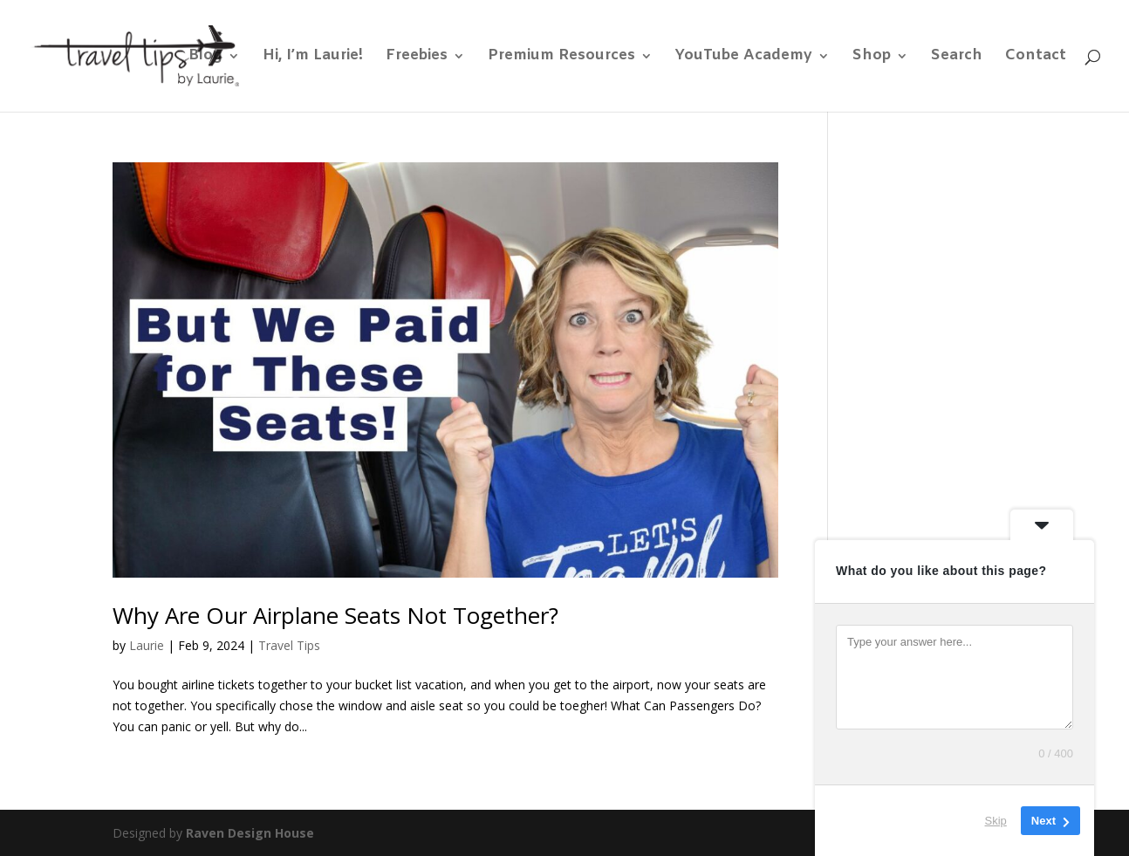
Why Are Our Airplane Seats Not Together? (335, 615)
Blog (205, 57)
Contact (1035, 57)
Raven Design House (250, 833)
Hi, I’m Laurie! (313, 57)
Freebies (417, 57)
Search (956, 57)
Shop (871, 57)
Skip (996, 820)
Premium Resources (561, 57)
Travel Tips (289, 645)
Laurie (146, 645)
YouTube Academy (743, 57)
